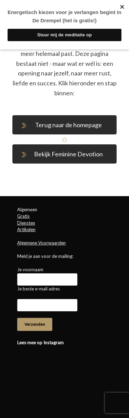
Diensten (26, 223)
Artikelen (26, 229)
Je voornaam (30, 269)
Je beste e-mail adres (38, 288)
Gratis (23, 216)
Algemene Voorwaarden (41, 243)
